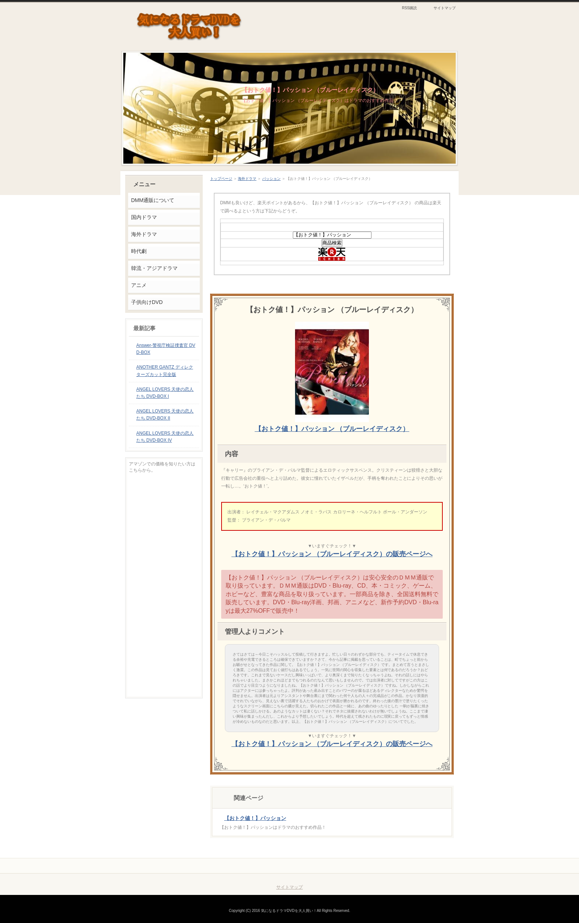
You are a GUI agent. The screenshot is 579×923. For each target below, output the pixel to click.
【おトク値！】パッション (255, 818)
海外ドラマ (247, 179)
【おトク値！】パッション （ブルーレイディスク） (310, 90)
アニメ (139, 285)
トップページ (221, 179)
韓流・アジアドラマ (154, 268)
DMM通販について (152, 200)
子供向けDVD (146, 302)
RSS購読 (409, 8)
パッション (271, 179)
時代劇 (139, 251)
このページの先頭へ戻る (424, 865)
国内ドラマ (144, 217)
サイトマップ (445, 8)
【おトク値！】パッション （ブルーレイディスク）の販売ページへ (332, 554)
